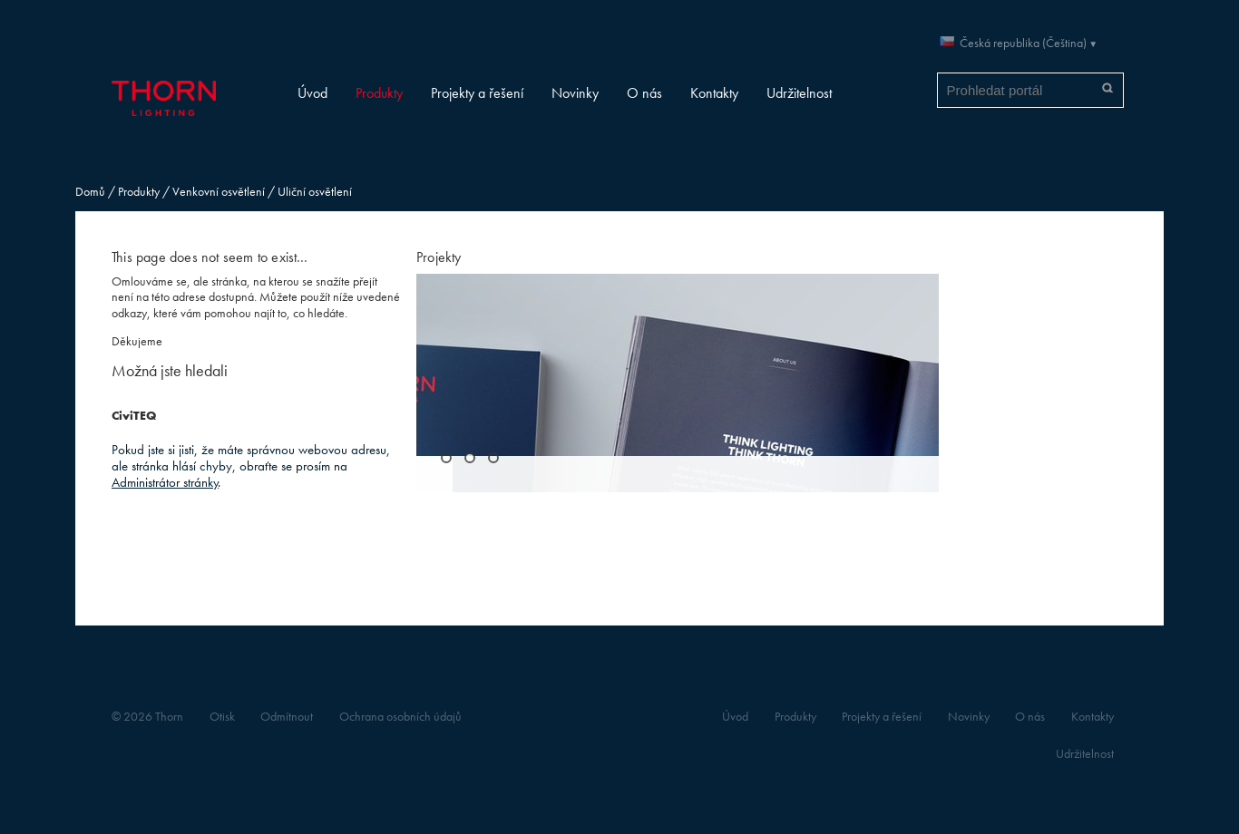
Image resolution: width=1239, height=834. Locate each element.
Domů (90, 191)
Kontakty (714, 92)
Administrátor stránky (165, 481)
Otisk (222, 716)
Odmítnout (286, 716)
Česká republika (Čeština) (1023, 43)
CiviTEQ (134, 415)
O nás (644, 92)
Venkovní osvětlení (218, 191)
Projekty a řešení (477, 92)
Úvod (312, 92)
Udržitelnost (799, 92)
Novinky (575, 92)
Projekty (439, 257)
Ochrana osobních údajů (400, 716)
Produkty (379, 92)
